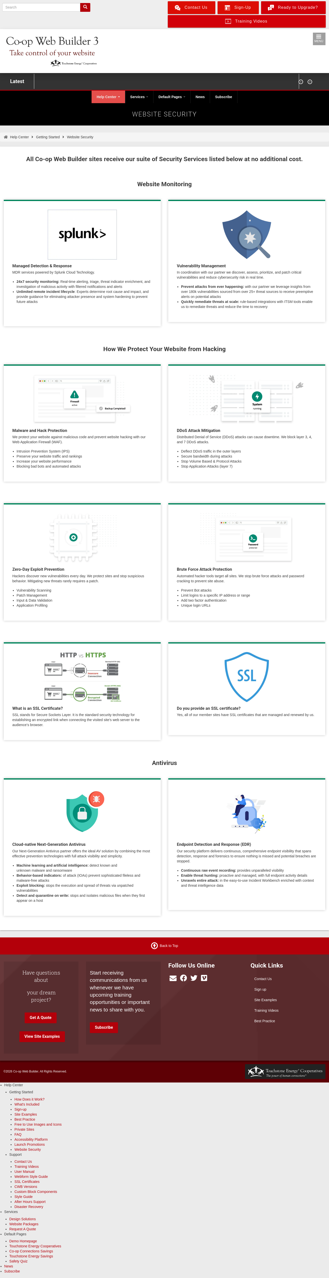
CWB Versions (25, 1187)
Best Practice (264, 1021)
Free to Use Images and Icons (38, 1124)
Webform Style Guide (31, 1177)
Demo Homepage (23, 1241)
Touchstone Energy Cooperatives (35, 1246)
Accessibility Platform (31, 1139)
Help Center (108, 97)
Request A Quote (22, 1229)
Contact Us (263, 979)
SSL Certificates (26, 1182)
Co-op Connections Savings (31, 1251)
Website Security (27, 1149)
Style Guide (23, 1197)
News (200, 97)
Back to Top (169, 946)
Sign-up (20, 1109)
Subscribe (223, 97)
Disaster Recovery (28, 1207)
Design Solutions (22, 1219)
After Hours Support (30, 1202)
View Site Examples (42, 1036)
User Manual (24, 1172)
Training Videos (266, 1010)
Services (139, 97)
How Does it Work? (29, 1099)
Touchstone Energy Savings (31, 1256)
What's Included (26, 1104)
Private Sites (24, 1129)
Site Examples (265, 1000)
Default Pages (171, 97)
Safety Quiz (18, 1261)
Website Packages (23, 1224)
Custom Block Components (35, 1192)
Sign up (260, 989)
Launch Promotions (29, 1144)
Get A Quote (41, 1017)
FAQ (17, 1134)
